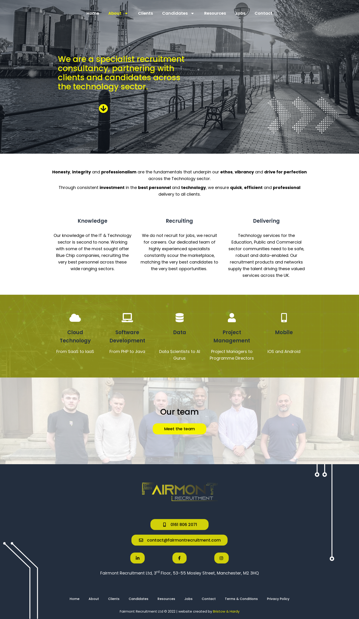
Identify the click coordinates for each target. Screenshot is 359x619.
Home (93, 13)
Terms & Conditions (241, 599)
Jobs (240, 13)
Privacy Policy (278, 599)
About (118, 13)
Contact (263, 13)
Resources (215, 13)
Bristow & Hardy (226, 611)
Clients (145, 13)
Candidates (178, 13)
